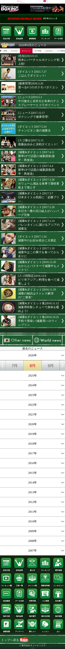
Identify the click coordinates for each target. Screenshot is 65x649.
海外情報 (58, 615)
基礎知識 (6, 630)
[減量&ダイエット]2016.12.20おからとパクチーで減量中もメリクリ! (39, 265)
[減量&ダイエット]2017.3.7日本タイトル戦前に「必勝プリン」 (38, 197)
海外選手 (32, 615)
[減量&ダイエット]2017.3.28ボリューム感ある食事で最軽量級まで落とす (38, 183)
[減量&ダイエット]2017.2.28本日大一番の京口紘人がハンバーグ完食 (38, 210)
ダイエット (26, 51)
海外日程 (6, 615)
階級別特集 (45, 584)
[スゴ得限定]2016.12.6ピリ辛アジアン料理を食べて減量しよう (38, 279)
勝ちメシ (32, 630)
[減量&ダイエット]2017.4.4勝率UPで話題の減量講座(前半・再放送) (36, 169)
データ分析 (58, 38)
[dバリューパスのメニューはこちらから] (47, 1)
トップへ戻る (14, 640)
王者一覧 (19, 584)
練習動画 (32, 38)
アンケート (19, 630)
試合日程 (6, 38)
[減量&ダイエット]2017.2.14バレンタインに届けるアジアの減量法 (39, 224)
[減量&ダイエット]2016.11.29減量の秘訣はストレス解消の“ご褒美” (37, 293)
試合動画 (6, 600)
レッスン (45, 630)
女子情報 (37, 51)
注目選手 (58, 600)
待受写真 (32, 600)
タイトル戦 (32, 584)
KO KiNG (14, 51)
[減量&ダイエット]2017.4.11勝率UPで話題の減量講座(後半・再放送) (36, 156)
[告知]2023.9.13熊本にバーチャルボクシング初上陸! (39, 59)
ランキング (45, 38)
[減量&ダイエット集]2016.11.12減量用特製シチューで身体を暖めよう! (38, 307)
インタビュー (58, 584)
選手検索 (58, 569)
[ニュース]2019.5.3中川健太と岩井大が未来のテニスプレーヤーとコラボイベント (39, 101)
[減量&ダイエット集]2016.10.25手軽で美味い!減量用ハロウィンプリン (38, 320)
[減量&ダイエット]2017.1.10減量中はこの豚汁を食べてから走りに (38, 252)
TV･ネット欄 (6, 585)
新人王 (32, 569)
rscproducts (49, 51)
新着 (5, 51)
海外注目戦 (45, 615)
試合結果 (19, 38)
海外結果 (19, 615)
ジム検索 (45, 600)
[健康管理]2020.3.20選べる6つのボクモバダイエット (38, 87)
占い (58, 630)
